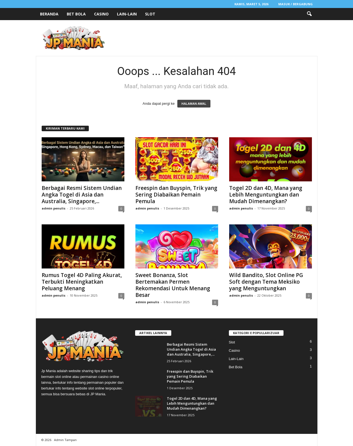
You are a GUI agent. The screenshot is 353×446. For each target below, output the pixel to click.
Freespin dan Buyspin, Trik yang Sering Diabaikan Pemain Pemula (176, 194)
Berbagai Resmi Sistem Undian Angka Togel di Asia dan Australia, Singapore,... (82, 194)
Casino (101, 14)
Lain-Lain (127, 14)
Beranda (49, 14)
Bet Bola (76, 14)
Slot (150, 14)
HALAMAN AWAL (193, 103)
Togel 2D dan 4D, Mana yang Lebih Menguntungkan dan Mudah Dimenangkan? (265, 194)
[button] (309, 14)
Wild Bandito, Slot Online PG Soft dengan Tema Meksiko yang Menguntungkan (266, 282)
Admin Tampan (65, 440)
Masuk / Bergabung (295, 4)
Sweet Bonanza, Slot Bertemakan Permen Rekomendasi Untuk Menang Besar (172, 285)
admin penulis (53, 208)
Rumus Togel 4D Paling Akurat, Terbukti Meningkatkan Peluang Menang (82, 282)
